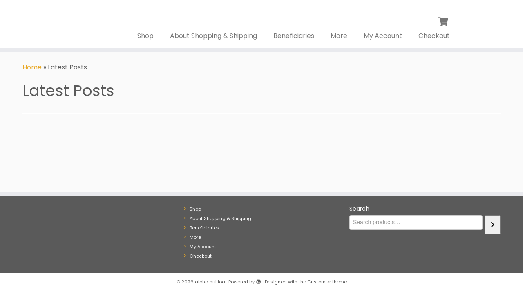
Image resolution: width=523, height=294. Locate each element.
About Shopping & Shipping (213, 35)
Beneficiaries (293, 35)
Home (32, 67)
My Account (383, 35)
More (339, 35)
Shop (145, 35)
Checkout (434, 35)
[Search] (493, 224)
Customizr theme (327, 281)
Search (359, 209)
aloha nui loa (210, 281)
